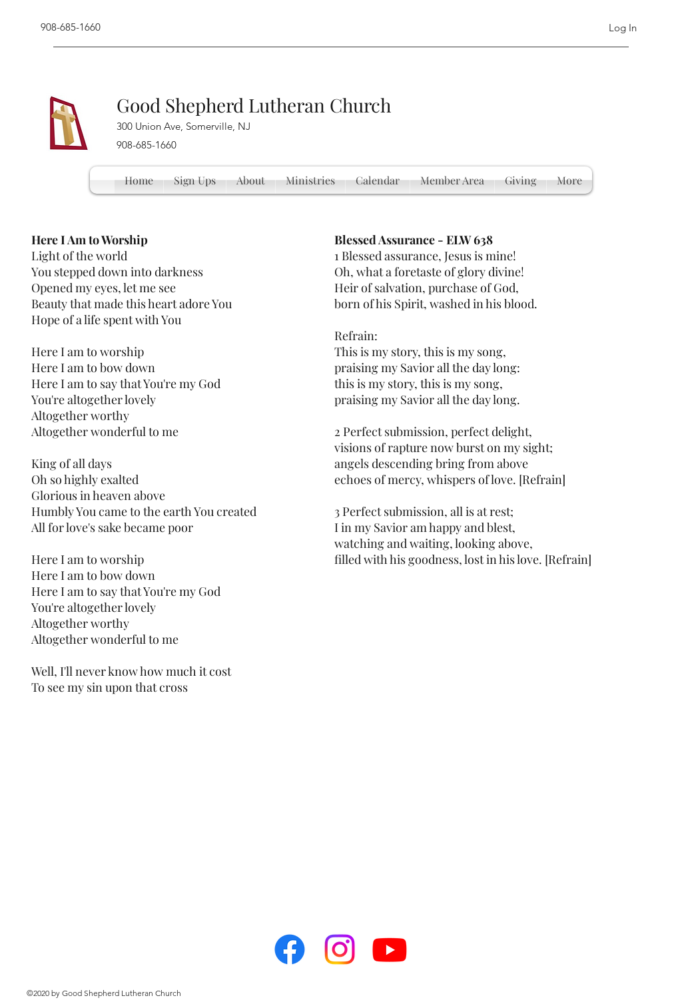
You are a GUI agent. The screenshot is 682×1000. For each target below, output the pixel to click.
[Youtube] (390, 949)
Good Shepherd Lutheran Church (254, 105)
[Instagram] (340, 949)
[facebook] (290, 949)
